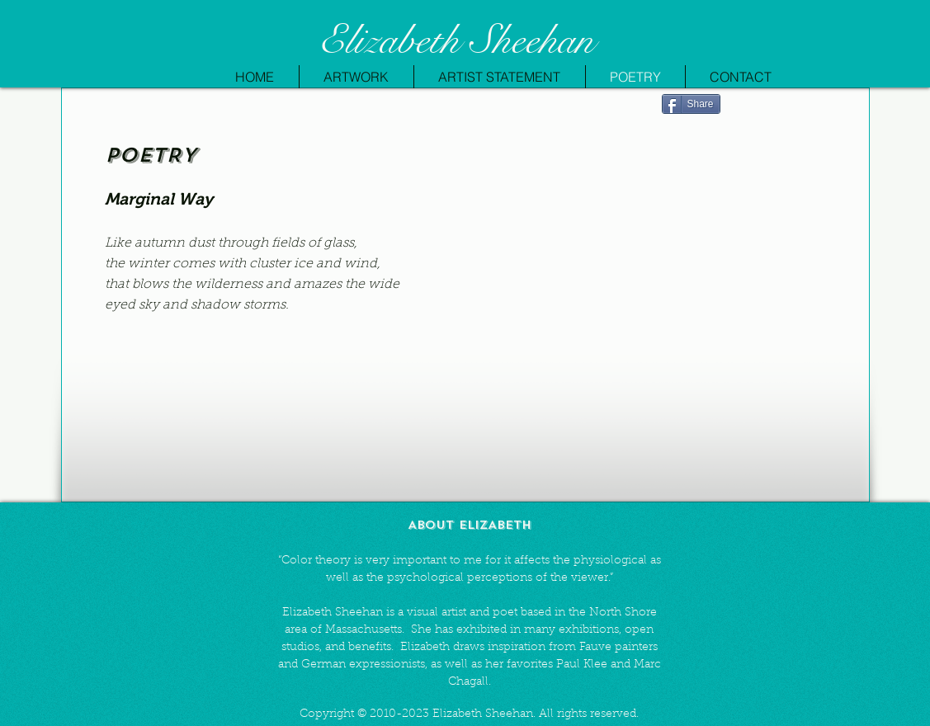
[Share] (691, 104)
